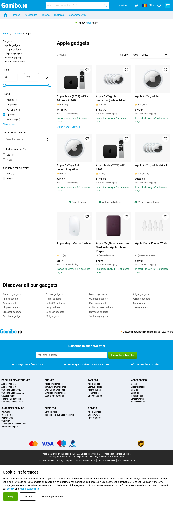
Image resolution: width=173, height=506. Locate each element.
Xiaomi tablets (94, 390)
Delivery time (7, 418)
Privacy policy (94, 418)
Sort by (124, 54)
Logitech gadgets (55, 312)
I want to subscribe (122, 355)
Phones (49, 380)
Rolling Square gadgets (101, 307)
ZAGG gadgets (140, 307)
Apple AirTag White (147, 96)
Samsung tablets (95, 387)
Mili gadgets (52, 316)
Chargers (135, 390)
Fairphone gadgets (15, 61)
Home (6, 33)
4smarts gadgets (12, 294)
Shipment (5, 421)
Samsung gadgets (14, 57)
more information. (116, 456)
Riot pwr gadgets (98, 303)
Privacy (60, 460)
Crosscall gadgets (12, 312)
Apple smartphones (54, 384)
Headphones (137, 396)
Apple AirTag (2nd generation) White (68, 167)
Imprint (69, 460)
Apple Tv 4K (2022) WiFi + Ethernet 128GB (72, 98)
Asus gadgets (10, 303)
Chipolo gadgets (13, 53)
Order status (7, 415)
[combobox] (77, 5)
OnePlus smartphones (55, 390)
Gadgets (17, 33)
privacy (10, 488)
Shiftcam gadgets (98, 316)
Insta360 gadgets (55, 303)
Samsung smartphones (55, 387)
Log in (136, 5)
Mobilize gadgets (98, 294)
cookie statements (29, 488)
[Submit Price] (47, 77)
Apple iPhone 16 (8, 387)
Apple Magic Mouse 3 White (74, 243)
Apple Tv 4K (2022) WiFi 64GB (110, 167)
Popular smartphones (15, 380)
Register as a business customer (59, 415)
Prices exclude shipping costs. (117, 454)
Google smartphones (54, 396)
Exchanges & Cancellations (13, 424)
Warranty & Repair (9, 427)
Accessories (31, 15)
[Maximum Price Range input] (31, 77)
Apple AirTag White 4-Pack (151, 165)
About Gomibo (94, 412)
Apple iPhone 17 (8, 384)
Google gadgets (13, 49)
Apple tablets (94, 384)
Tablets (46, 15)
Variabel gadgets (141, 298)
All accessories (138, 402)
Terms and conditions (85, 460)
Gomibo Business (52, 412)
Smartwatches (137, 399)
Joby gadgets (53, 307)
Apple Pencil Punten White (151, 243)
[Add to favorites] (87, 70)
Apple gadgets (10, 298)
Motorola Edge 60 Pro (11, 399)
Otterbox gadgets (98, 298)
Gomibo (92, 408)
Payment (5, 412)
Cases (134, 384)
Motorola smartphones (55, 393)
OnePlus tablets (95, 396)
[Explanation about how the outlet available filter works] (24, 149)
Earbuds (135, 393)
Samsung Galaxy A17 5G (12, 402)
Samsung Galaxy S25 (11, 390)
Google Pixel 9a (8, 396)
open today (151, 331)
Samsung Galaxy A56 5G (12, 393)
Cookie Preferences (106, 461)
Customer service (77, 15)
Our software (94, 415)
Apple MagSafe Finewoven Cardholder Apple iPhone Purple (112, 247)
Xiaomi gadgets (140, 303)
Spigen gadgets (140, 294)
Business (124, 5)
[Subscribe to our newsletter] (71, 355)
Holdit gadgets (53, 298)
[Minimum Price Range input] (10, 77)
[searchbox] (74, 5)
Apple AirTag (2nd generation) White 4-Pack (111, 98)
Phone (16, 15)
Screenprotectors (138, 387)
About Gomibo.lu (46, 460)
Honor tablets (94, 393)
